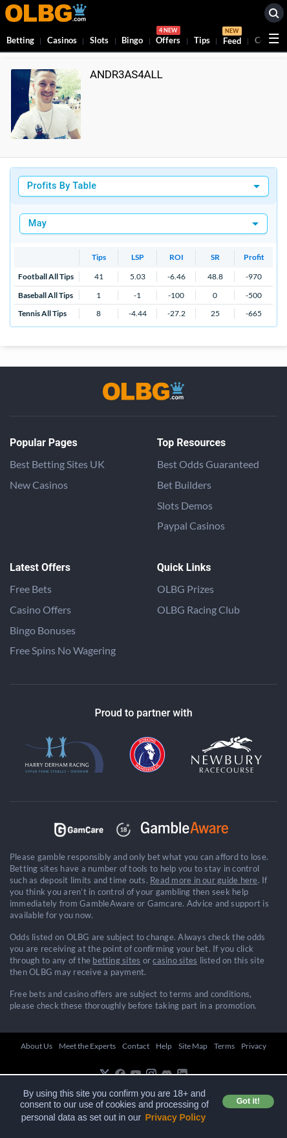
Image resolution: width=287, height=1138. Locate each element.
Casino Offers (40, 609)
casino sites (175, 960)
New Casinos (39, 484)
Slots (99, 40)
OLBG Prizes (185, 589)
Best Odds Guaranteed (208, 464)
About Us (36, 1046)
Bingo (132, 40)
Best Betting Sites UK (57, 464)
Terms (224, 1046)
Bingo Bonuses (43, 630)
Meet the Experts (87, 1046)
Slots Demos (185, 505)
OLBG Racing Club (198, 609)
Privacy (253, 1046)
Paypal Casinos (191, 525)
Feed (232, 37)
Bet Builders (184, 484)
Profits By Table (62, 185)
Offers (168, 37)
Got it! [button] (248, 1101)
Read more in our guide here (203, 880)
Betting (20, 40)
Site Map (192, 1046)
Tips (202, 40)
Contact (135, 1046)
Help (164, 1046)
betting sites (116, 960)
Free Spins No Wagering (63, 650)
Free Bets (31, 589)
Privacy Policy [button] (175, 1117)
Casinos (62, 40)
